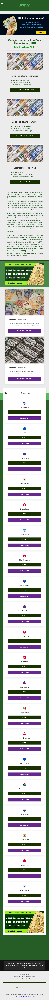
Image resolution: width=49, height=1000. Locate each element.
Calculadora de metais (17, 367)
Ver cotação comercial (25, 90)
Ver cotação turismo (25, 136)
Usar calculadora (24, 331)
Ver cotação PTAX (25, 181)
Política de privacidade (24, 987)
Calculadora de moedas (17, 319)
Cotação (24, 412)
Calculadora (24, 418)
